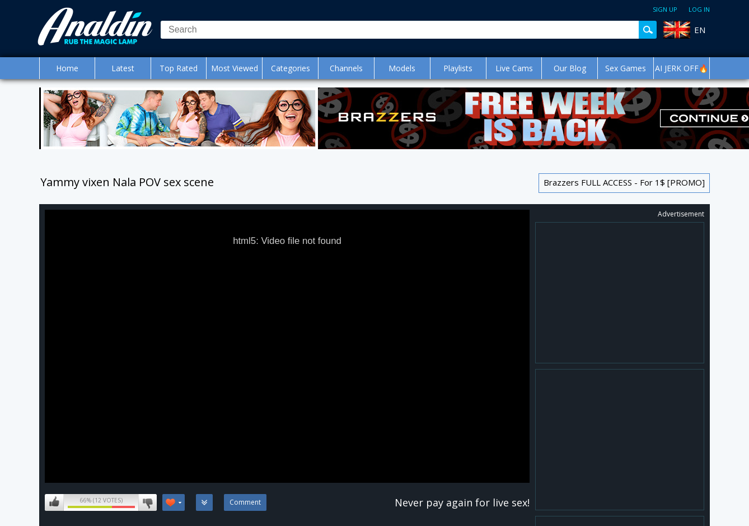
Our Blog (570, 68)
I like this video (54, 502)
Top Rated (179, 68)
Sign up (665, 9)
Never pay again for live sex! (462, 502)
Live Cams (514, 68)
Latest (122, 68)
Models (401, 68)
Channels (346, 68)
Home (67, 68)
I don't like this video (147, 502)
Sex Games (625, 68)
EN (699, 29)
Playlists (457, 68)
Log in (699, 9)
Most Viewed (234, 68)
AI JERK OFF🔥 (681, 68)
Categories (290, 68)
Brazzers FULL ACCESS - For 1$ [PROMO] (624, 182)
